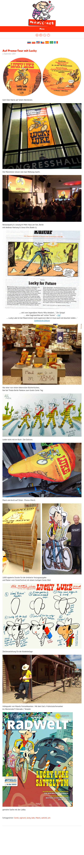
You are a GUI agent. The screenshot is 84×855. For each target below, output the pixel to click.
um (49, 818)
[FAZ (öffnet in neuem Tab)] (58, 315)
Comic (16, 818)
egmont (23, 818)
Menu (42, 29)
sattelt (44, 818)
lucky (29, 818)
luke (33, 818)
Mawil (38, 818)
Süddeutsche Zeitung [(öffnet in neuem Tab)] (42, 320)
